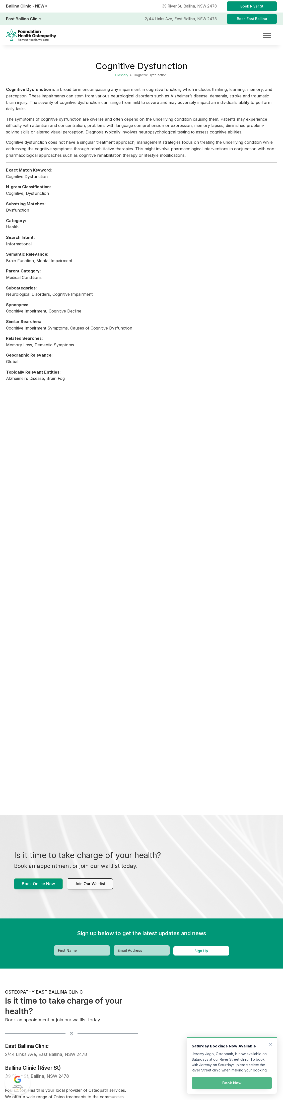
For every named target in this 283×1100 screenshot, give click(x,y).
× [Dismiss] (270, 1044)
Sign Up (201, 951)
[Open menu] (267, 35)
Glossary (121, 75)
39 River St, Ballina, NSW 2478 (37, 1076)
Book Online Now (38, 883)
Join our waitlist (90, 883)
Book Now (232, 1082)
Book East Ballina (252, 19)
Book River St (251, 6)
